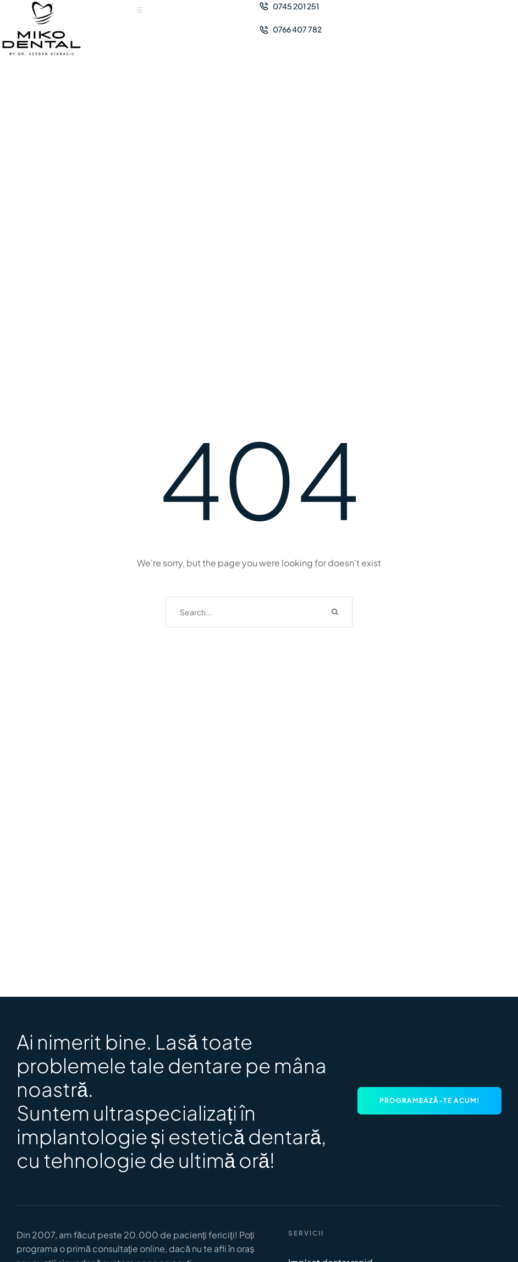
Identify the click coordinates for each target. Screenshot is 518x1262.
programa (37, 1248)
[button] (140, 10)
